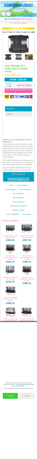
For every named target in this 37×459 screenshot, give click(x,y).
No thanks (27, 395)
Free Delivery (12, 19)
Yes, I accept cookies (10, 395)
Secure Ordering (26, 19)
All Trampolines (22, 185)
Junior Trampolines (12, 214)
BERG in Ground (18, 210)
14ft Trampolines (18, 198)
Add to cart (18, 90)
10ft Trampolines (25, 189)
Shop (11, 185)
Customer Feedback (19, 23)
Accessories (27, 214)
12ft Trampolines (18, 193)
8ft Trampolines (11, 189)
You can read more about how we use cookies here (23, 385)
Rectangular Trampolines (18, 206)
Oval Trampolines (18, 202)
